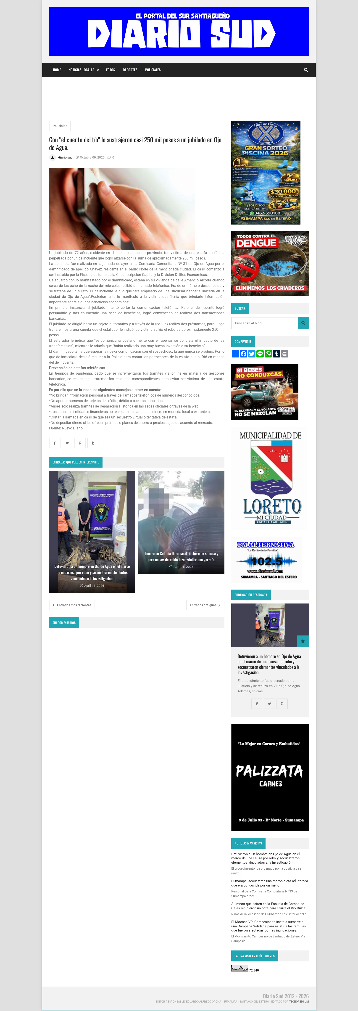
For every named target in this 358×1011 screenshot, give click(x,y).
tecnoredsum (299, 1001)
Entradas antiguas (205, 605)
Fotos (110, 69)
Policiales (153, 69)
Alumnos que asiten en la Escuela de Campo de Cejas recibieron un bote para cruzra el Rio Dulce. (268, 906)
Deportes (130, 69)
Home (57, 69)
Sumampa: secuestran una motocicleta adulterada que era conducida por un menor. (269, 883)
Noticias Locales (84, 69)
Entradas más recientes (72, 605)
